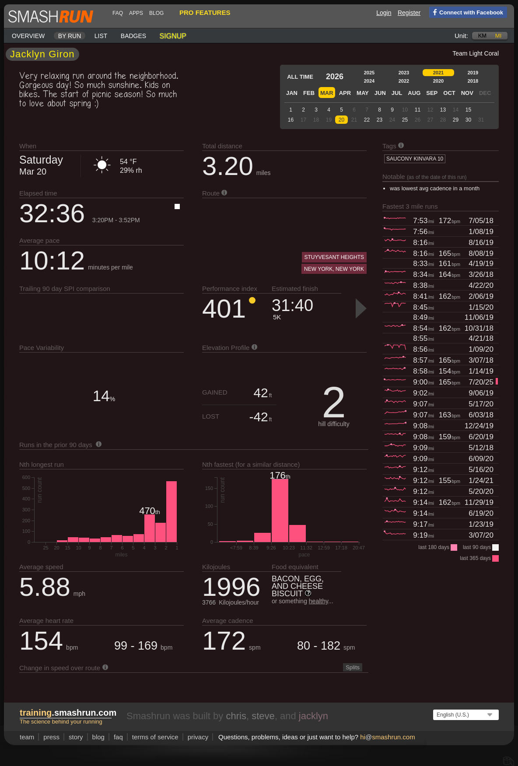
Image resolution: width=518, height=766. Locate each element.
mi (498, 35)
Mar (326, 93)
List (101, 35)
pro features (204, 12)
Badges (133, 35)
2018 (473, 81)
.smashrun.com (68, 712)
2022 (404, 81)
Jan (292, 93)
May (363, 93)
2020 (438, 81)
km (482, 35)
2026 (334, 76)
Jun (380, 93)
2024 (369, 81)
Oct (449, 93)
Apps (136, 13)
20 (341, 120)
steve (263, 715)
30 (468, 120)
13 (443, 110)
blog (156, 13)
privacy (198, 737)
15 (468, 110)
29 (455, 120)
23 (379, 120)
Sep (432, 93)
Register (409, 12)
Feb (309, 93)
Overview (28, 35)
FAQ (117, 13)
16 (291, 120)
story (76, 737)
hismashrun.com (387, 737)
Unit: (461, 35)
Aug (414, 93)
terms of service (155, 737)
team (27, 737)
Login (383, 12)
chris (236, 715)
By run (69, 35)
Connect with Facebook (466, 11)
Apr (345, 93)
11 (417, 110)
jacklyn (313, 715)
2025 (369, 72)
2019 (473, 72)
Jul (397, 93)
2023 (404, 72)
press (51, 737)
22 (367, 120)
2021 (438, 72)
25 (405, 120)
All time (300, 76)
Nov (467, 93)
